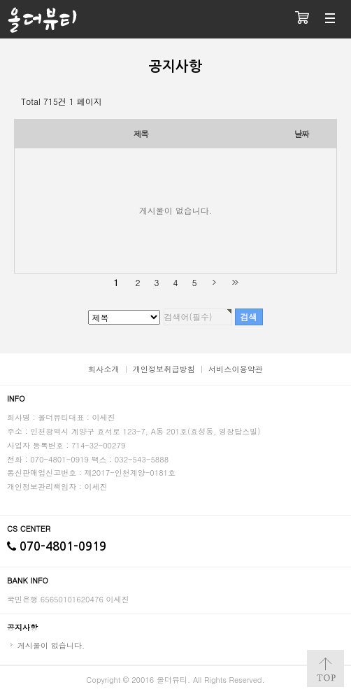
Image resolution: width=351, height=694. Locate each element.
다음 (214, 282)
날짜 (301, 133)
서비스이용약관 (235, 368)
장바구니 (302, 19)
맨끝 (234, 282)
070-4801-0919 (56, 547)
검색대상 (0, 0)
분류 (330, 19)
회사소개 (104, 368)
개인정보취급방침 (164, 368)
